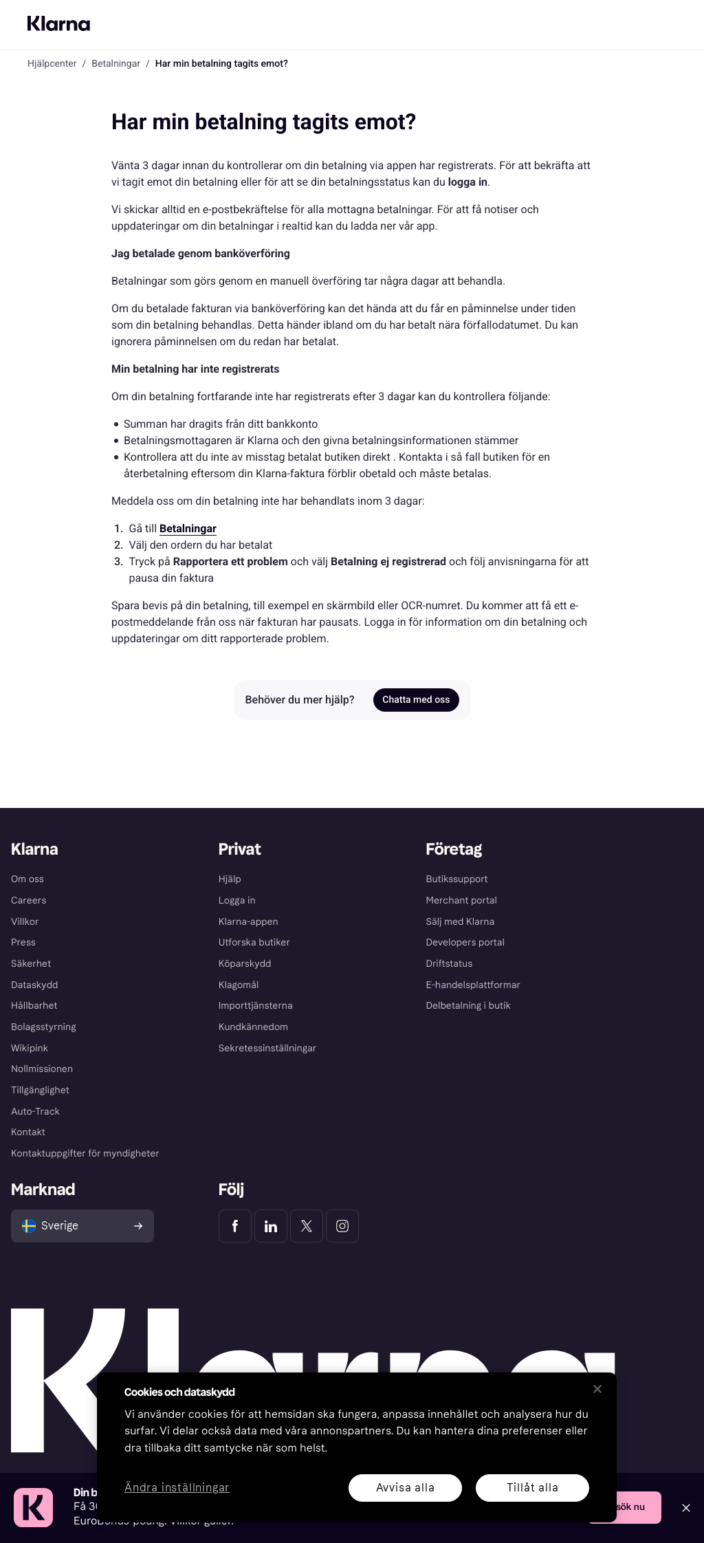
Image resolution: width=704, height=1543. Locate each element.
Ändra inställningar (177, 1488)
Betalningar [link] (115, 63)
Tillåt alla (533, 1487)
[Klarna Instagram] (342, 1226)
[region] (357, 1447)
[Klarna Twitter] (306, 1226)
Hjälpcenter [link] (52, 63)
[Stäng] (597, 1389)
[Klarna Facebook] (235, 1226)
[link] (188, 528)
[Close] (686, 1508)
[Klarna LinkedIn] (270, 1226)
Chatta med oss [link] (416, 699)
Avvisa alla (405, 1487)
